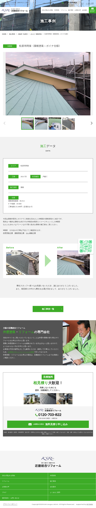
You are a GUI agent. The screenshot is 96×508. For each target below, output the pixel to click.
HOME (4, 34)
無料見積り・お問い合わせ (10, 498)
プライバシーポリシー (10, 504)
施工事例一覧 (48, 309)
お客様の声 (78, 10)
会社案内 (84, 10)
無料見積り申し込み (48, 424)
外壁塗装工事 (8, 233)
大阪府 (20, 34)
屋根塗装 (39, 34)
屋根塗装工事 (19, 233)
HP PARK (89, 504)
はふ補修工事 (31, 233)
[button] (91, 123)
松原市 (25, 34)
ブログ (82, 3)
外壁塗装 (56, 10)
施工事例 (70, 10)
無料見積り (92, 10)
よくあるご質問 (90, 3)
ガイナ (32, 34)
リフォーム (64, 10)
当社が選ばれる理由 (47, 10)
